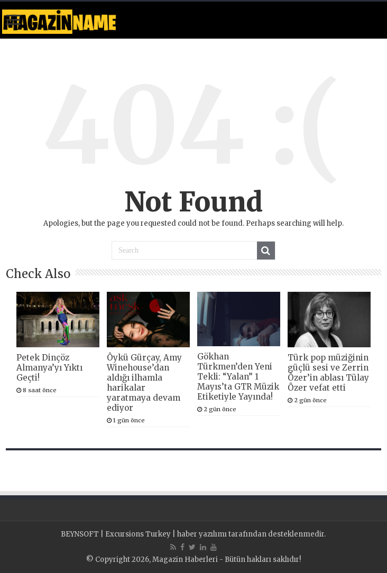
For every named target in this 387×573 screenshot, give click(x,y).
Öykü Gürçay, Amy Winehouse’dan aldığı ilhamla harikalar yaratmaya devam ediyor (144, 383)
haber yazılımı (202, 534)
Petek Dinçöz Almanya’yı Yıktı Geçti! (49, 368)
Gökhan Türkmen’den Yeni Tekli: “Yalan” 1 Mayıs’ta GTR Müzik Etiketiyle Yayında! (238, 377)
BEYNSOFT (80, 534)
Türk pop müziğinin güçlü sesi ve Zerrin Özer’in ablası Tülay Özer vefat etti (328, 373)
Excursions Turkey (138, 534)
